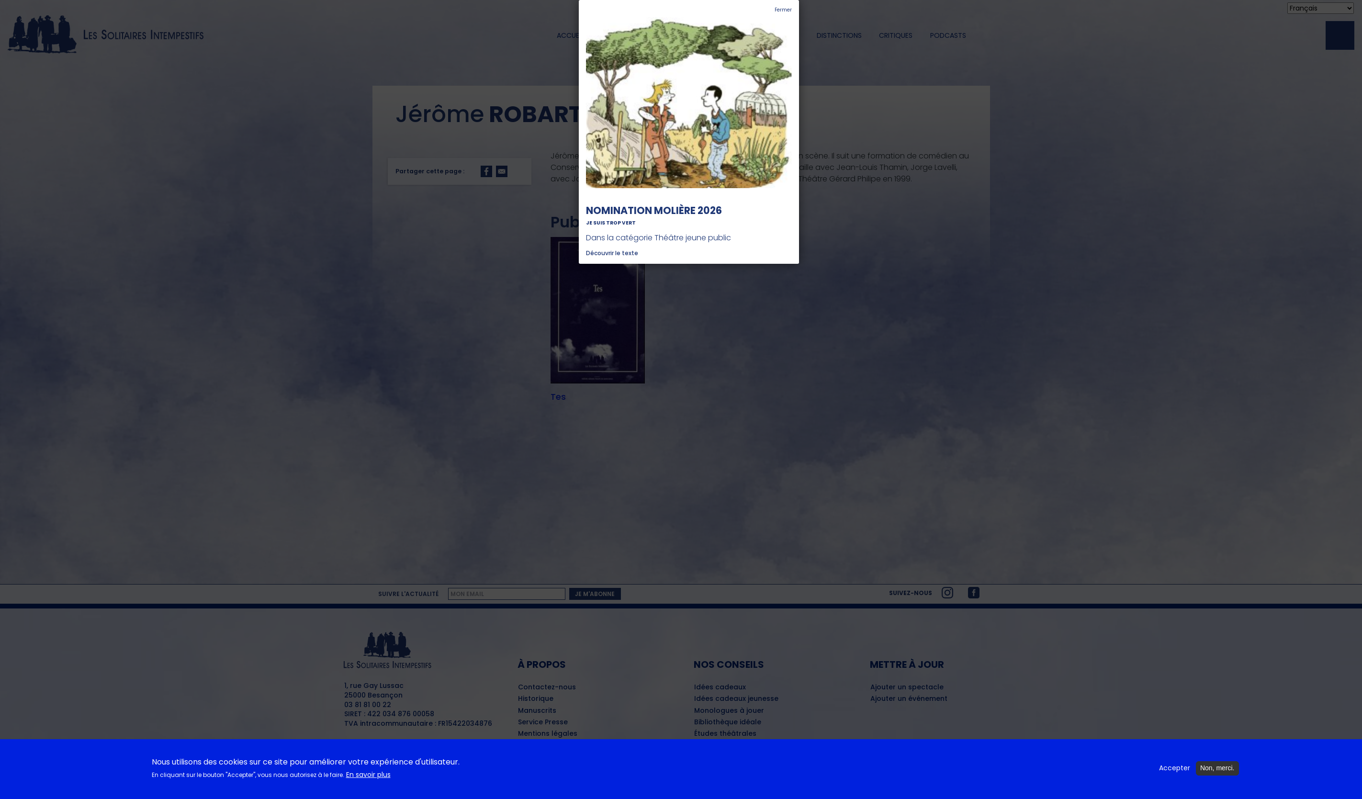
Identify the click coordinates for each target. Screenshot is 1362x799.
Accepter (1174, 772)
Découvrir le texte (612, 253)
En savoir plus (368, 779)
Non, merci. (1217, 772)
